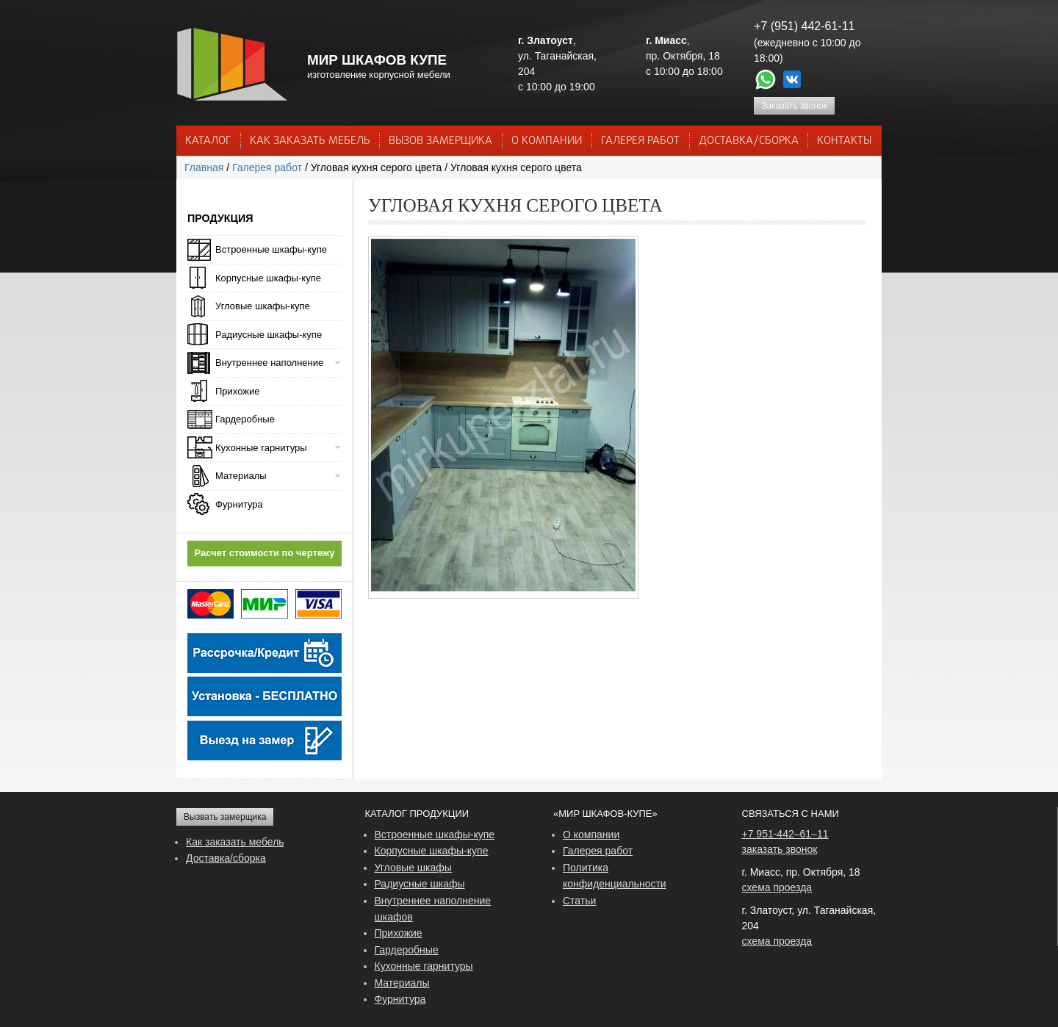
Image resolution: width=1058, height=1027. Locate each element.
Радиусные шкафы (420, 884)
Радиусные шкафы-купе (268, 334)
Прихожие (237, 391)
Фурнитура (239, 504)
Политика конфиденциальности (614, 876)
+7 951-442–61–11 (785, 834)
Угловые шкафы (413, 867)
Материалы (241, 475)
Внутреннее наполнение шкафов (433, 909)
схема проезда (777, 887)
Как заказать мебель (235, 842)
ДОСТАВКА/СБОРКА (749, 141)
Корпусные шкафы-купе (268, 278)
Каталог (208, 141)
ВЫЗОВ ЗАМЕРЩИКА (440, 141)
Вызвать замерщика (225, 817)
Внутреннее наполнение (269, 362)
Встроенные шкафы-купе (271, 249)
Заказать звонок (794, 106)
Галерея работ (640, 141)
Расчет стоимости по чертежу (265, 552)
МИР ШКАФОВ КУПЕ (377, 60)
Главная (203, 167)
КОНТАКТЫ (844, 141)
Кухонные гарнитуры (261, 447)
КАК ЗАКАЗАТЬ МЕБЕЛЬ (310, 141)
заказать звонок (780, 849)
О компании (591, 834)
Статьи (579, 901)
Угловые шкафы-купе (262, 305)
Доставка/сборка (226, 858)
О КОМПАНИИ (546, 141)
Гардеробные (245, 419)
